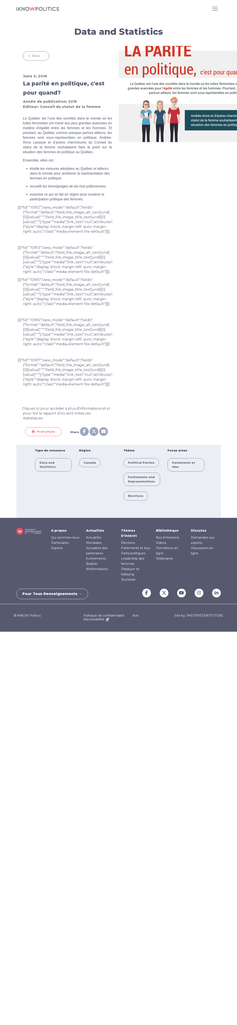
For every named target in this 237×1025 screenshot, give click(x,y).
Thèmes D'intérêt (129, 533)
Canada (90, 462)
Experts (57, 548)
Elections (135, 496)
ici (38, 408)
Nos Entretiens (167, 537)
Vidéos (161, 543)
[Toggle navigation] (215, 9)
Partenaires (60, 543)
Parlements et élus (135, 548)
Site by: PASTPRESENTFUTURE (199, 615)
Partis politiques (133, 553)
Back (36, 55)
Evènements (96, 558)
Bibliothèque (167, 530)
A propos (59, 530)
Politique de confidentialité (104, 615)
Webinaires (164, 558)
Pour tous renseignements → (53, 594)
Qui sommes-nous (65, 537)
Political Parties (141, 462)
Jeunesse (128, 579)
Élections (128, 543)
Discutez (198, 530)
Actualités (95, 530)
